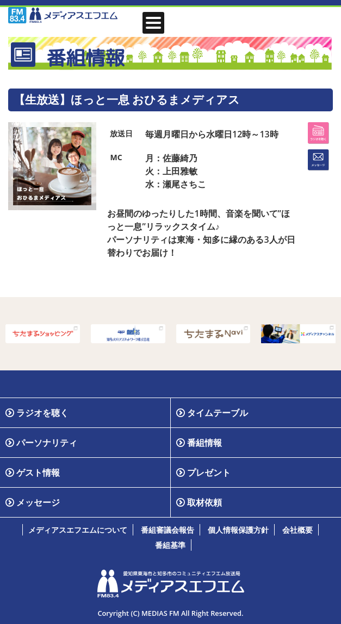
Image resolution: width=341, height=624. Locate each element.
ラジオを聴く (42, 413)
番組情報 (204, 443)
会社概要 (297, 530)
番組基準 (170, 545)
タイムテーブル (217, 413)
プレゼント (209, 472)
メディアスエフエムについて (77, 530)
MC (116, 157)
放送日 (121, 133)
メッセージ (38, 502)
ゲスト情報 (38, 472)
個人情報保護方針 (238, 530)
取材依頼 (204, 502)
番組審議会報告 (167, 530)
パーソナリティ (46, 443)
